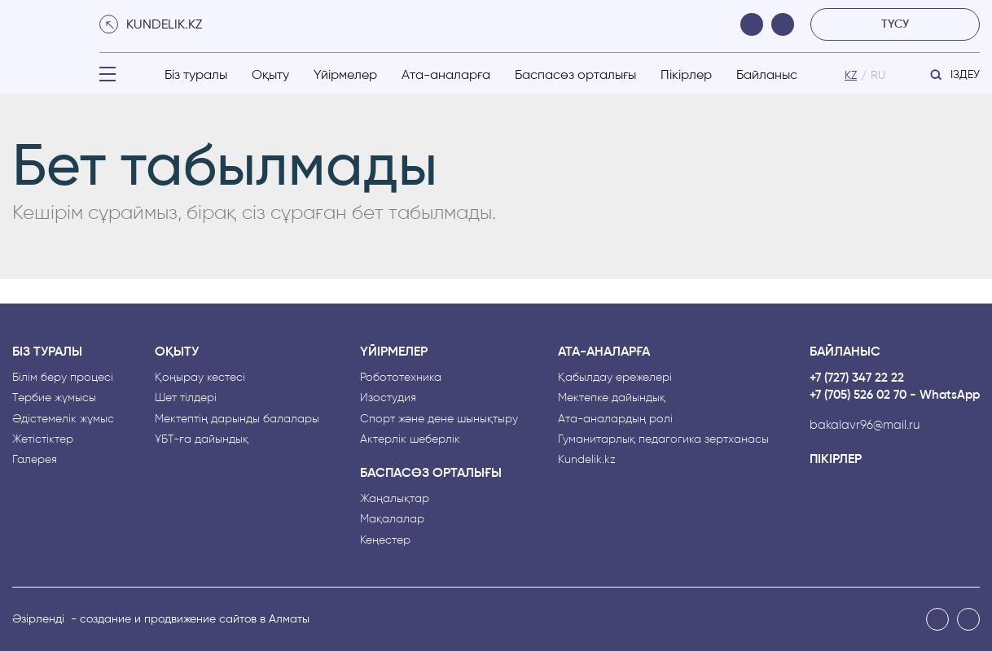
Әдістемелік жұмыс (63, 419)
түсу (895, 24)
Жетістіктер (42, 439)
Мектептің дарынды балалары (237, 419)
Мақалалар (392, 519)
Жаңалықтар (394, 498)
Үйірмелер (345, 74)
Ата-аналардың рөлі (615, 419)
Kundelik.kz (587, 459)
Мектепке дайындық (611, 397)
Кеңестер (385, 540)
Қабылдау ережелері (615, 377)
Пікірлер (686, 74)
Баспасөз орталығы (575, 74)
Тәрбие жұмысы (54, 397)
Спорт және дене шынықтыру (439, 419)
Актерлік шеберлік (410, 439)
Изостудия (388, 397)
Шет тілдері (186, 397)
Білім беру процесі (62, 377)
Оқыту (270, 74)
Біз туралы (196, 74)
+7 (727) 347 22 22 (857, 378)
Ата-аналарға (446, 74)
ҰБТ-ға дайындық (201, 439)
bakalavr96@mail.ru (865, 425)
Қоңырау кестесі (200, 377)
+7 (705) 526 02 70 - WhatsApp (895, 395)
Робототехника (400, 377)
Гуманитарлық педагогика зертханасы (663, 439)
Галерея (34, 459)
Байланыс (766, 74)
